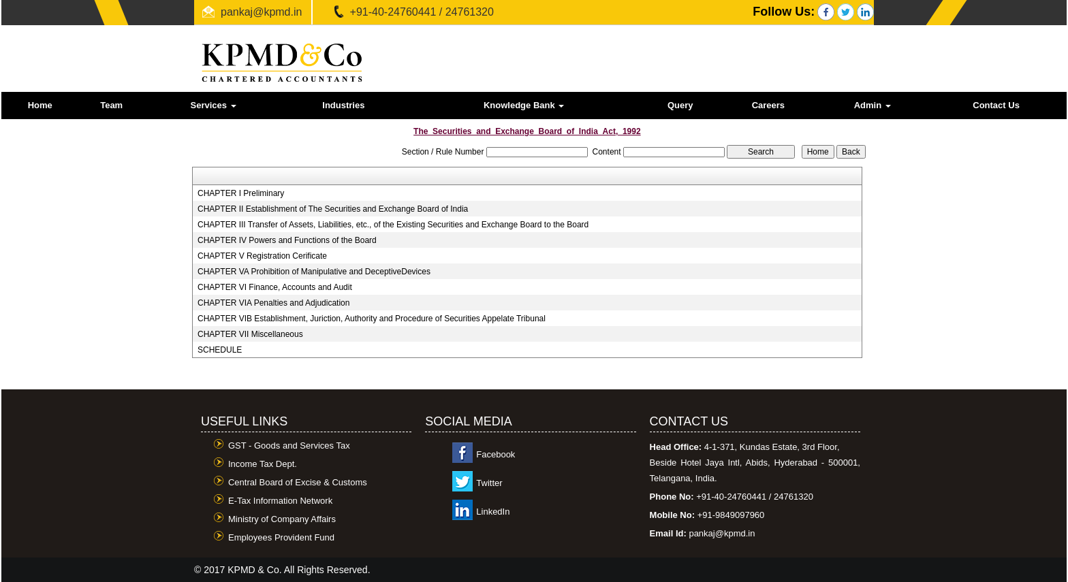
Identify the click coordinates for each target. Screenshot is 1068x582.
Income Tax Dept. (262, 464)
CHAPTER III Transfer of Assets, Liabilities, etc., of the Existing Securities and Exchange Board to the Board (393, 224)
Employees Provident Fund (281, 537)
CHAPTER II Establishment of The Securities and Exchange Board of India (333, 209)
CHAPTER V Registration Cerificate (262, 256)
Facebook (495, 454)
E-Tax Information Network (280, 501)
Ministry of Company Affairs (282, 519)
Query (680, 105)
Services (213, 105)
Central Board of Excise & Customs (297, 482)
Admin (872, 105)
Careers (768, 105)
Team (111, 105)
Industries (343, 105)
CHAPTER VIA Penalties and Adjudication (273, 303)
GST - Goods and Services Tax (289, 445)
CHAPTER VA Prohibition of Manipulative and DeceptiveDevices (314, 271)
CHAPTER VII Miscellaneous (250, 334)
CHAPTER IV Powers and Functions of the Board (287, 240)
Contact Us (996, 105)
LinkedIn (492, 511)
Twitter (489, 483)
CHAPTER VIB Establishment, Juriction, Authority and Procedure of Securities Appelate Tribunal (372, 318)
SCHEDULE (220, 350)
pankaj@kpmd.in (261, 12)
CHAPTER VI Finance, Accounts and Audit (275, 287)
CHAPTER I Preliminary (241, 193)
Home (40, 105)
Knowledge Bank (524, 105)
